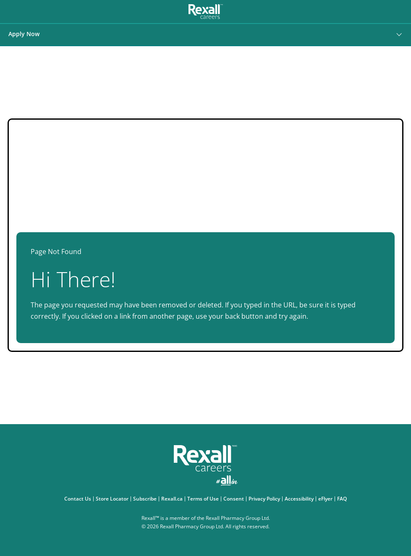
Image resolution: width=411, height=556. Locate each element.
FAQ (343, 498)
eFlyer (326, 498)
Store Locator (113, 498)
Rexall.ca (173, 498)
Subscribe (146, 498)
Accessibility (300, 498)
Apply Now (23, 34)
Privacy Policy (265, 498)
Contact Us (78, 498)
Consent (234, 498)
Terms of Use (204, 498)
